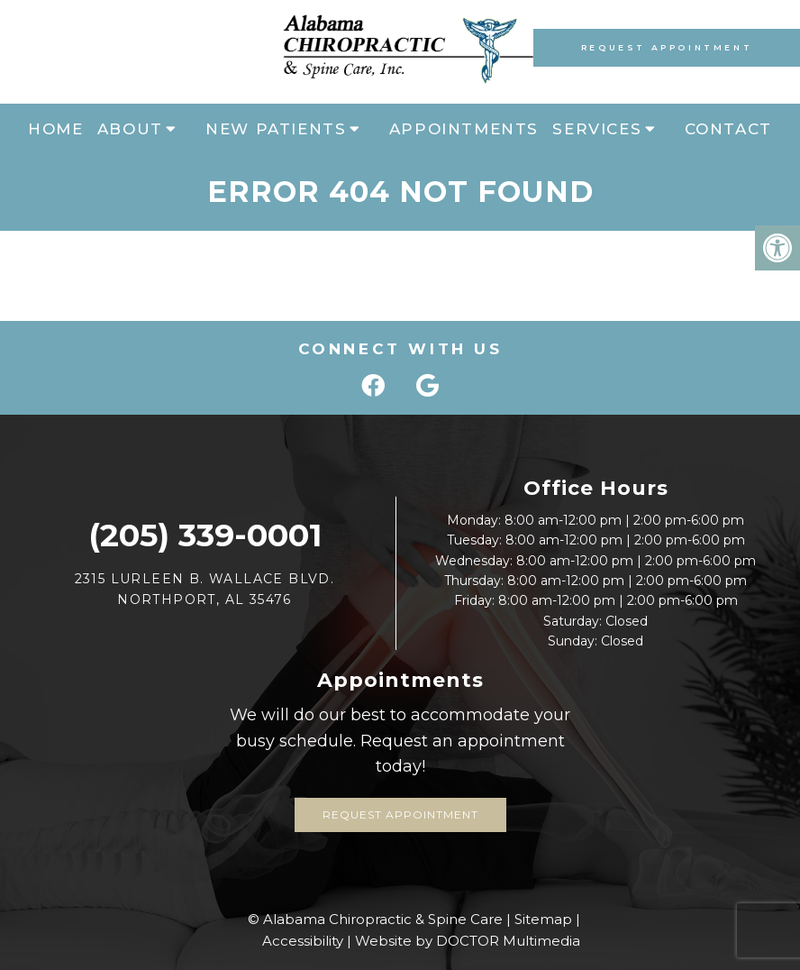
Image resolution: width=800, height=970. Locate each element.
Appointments (464, 129)
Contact (728, 129)
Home (55, 129)
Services (596, 129)
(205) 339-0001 (205, 535)
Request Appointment (666, 47)
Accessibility (302, 940)
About (130, 129)
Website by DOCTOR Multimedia (467, 940)
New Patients (275, 129)
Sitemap (543, 919)
